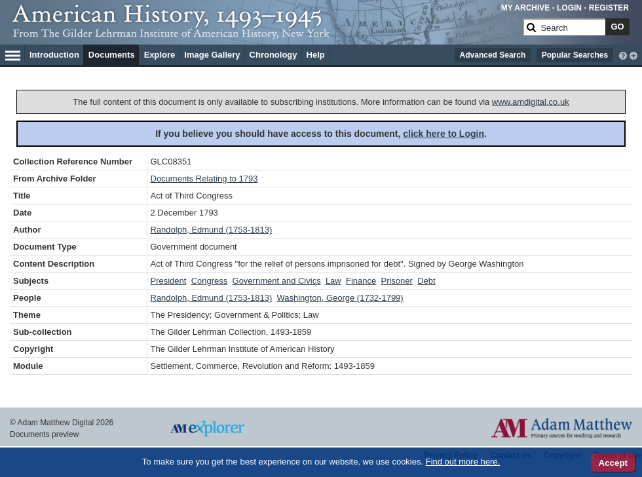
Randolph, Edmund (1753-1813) (212, 230)
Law (333, 281)
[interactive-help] (623, 54)
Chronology (273, 55)
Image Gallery (212, 55)
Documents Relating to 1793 (204, 178)
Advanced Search (493, 55)
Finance (361, 281)
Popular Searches (575, 55)
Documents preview (44, 434)
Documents (111, 55)
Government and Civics (277, 281)
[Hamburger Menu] (13, 54)
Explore (160, 55)
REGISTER (609, 7)
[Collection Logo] (265, 32)
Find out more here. (463, 462)
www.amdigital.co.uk (530, 102)
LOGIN (569, 7)
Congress (209, 281)
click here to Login (443, 133)
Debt (426, 281)
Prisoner (396, 281)
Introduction (54, 55)
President (169, 281)
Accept (613, 463)
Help (316, 55)
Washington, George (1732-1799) (339, 298)
